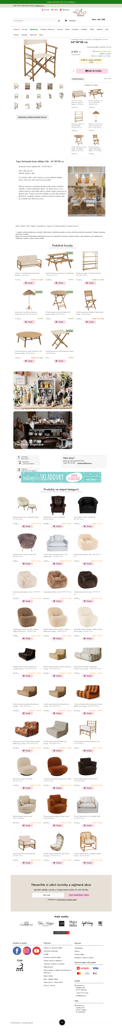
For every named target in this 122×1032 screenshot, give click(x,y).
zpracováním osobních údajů (67, 900)
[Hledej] (59, 21)
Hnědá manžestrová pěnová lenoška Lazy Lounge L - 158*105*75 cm (26, 705)
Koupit (30, 283)
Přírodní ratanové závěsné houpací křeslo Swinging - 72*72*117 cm (56, 855)
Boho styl (49, 226)
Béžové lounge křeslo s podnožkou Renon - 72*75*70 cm (26, 518)
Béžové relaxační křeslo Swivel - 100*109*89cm (23, 817)
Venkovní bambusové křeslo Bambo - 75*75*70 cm (24, 855)
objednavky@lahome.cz (84, 463)
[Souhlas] (46, 900)
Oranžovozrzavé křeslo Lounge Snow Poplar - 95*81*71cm (57, 780)
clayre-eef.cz (48, 982)
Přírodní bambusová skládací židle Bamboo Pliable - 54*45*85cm (95, 149)
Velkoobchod (48, 967)
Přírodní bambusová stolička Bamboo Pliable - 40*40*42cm (59, 352)
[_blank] (36, 950)
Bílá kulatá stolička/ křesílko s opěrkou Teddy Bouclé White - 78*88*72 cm (88, 630)
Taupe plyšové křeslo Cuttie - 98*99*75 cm (57, 592)
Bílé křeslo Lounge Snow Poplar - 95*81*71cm (23, 780)
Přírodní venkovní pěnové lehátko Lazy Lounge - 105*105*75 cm (55, 742)
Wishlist (55, 10)
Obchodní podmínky (51, 951)
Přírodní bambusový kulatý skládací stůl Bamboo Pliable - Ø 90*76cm (78, 149)
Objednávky (79, 948)
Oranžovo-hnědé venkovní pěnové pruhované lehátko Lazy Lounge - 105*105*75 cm (88, 705)
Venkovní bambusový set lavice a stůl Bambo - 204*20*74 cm (95, 102)
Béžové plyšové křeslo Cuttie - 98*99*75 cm (87, 556)
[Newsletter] (48, 895)
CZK (99, 19)
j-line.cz (46, 985)
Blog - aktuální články (51, 979)
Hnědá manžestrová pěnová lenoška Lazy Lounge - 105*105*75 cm (56, 705)
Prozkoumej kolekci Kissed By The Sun (99, 47)
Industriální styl (41, 226)
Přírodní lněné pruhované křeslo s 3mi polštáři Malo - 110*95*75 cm (55, 556)
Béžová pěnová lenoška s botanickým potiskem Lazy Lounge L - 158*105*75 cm (87, 668)
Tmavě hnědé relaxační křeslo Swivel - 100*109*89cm (85, 780)
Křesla (17, 226)
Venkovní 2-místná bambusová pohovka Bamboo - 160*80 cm (77, 102)
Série (28, 226)
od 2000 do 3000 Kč (60, 226)
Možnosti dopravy (77, 79)
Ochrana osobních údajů (52, 957)
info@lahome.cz (39, 6)
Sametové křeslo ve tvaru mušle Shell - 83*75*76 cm (25, 556)
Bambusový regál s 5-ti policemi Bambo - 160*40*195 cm (77, 126)
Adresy (77, 951)
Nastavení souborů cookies (84, 957)
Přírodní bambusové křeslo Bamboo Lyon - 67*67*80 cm (87, 742)
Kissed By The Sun (73, 226)
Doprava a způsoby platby (53, 948)
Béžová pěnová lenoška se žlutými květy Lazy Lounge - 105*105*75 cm (57, 668)
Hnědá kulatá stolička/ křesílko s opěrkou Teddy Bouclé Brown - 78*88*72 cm (26, 630)
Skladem (33, 226)
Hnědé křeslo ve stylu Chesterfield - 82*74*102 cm (54, 518)
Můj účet (46, 10)
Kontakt (46, 954)
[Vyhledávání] (35, 21)
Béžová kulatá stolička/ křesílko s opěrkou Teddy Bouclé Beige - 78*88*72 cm (56, 630)
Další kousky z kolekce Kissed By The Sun (32, 117)
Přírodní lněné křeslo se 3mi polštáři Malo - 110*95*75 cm (87, 817)
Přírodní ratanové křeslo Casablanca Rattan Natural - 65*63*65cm (87, 855)
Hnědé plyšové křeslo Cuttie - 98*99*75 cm (87, 593)
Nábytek (22, 226)
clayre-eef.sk (58, 982)
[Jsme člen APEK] (20, 965)
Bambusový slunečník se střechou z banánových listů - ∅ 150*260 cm (95, 126)
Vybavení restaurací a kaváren (54, 964)
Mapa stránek (48, 976)
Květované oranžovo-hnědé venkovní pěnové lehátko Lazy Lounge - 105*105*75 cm (26, 742)
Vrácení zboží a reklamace (53, 960)
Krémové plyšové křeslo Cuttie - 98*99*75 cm (26, 593)
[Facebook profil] (17, 950)
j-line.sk (52, 985)
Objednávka (65, 10)
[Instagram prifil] (27, 950)
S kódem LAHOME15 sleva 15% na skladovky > (61, 2)
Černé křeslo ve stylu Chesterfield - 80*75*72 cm (85, 518)
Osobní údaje (79, 954)
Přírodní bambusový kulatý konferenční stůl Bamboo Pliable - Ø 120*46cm (28, 352)
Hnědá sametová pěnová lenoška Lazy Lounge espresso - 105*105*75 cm (25, 668)
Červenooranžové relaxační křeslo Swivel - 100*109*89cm (56, 817)
